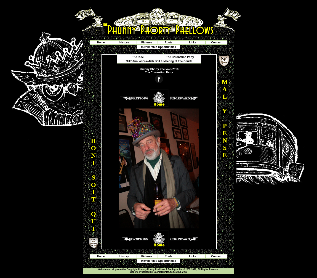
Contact (216, 42)
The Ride (138, 57)
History (124, 42)
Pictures (146, 42)
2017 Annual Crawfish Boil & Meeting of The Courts (158, 61)
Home (101, 42)
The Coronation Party (180, 57)
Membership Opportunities (158, 47)
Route (169, 42)
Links (192, 42)
